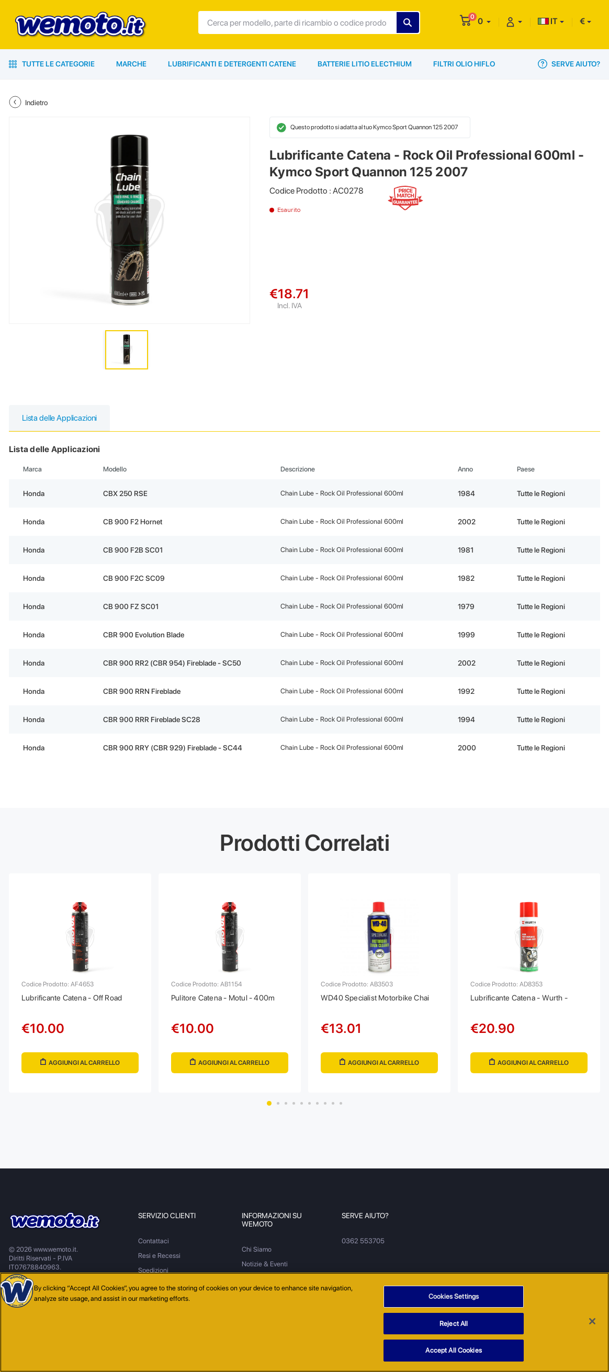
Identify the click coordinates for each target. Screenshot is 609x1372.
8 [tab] (325, 1108)
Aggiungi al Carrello (80, 1065)
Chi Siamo (257, 1254)
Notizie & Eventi (265, 1269)
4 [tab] (293, 1108)
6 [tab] (309, 1108)
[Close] (592, 1321)
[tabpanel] (80, 986)
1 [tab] (269, 1108)
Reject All (453, 1324)
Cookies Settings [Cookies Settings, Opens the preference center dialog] (453, 1297)
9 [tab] (333, 1108)
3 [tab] (286, 1108)
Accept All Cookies (453, 1351)
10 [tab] (341, 1108)
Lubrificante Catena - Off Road (76, 1000)
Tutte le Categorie (52, 64)
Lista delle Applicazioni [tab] (61, 418)
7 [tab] (317, 1108)
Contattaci (153, 1246)
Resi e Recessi (159, 1261)
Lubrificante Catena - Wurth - (523, 1000)
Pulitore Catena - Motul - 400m (226, 1000)
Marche (131, 64)
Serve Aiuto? (569, 64)
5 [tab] (301, 1108)
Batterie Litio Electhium (365, 64)
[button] (484, 21)
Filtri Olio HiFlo (464, 64)
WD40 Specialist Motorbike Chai (378, 1000)
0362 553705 (363, 1246)
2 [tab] (278, 1108)
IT (548, 21)
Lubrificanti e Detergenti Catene (232, 64)
